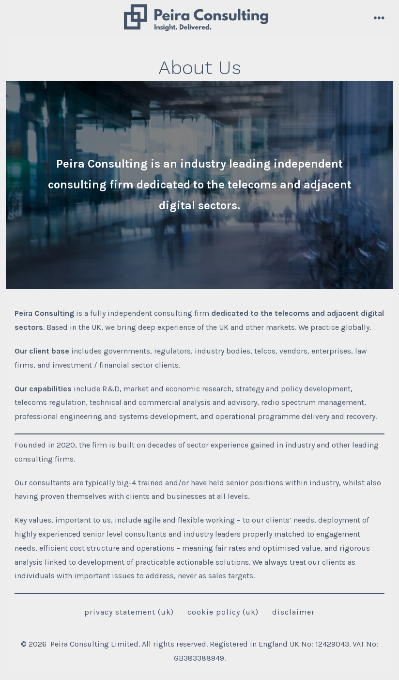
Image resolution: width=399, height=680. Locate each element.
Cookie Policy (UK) (223, 612)
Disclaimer (293, 612)
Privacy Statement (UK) (129, 612)
